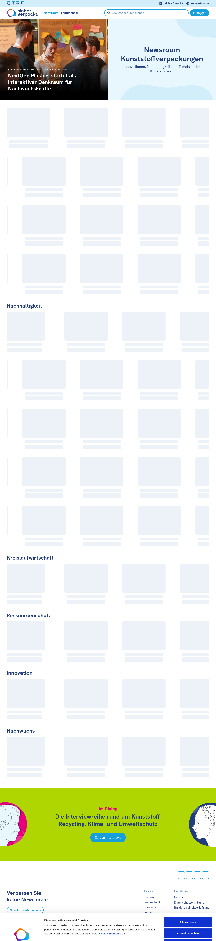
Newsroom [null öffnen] (51, 13)
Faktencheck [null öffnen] (70, 13)
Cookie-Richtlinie (110, 908)
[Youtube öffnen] (18, 3)
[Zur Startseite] (22, 13)
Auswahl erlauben (188, 907)
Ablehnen (188, 918)
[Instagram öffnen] (9, 3)
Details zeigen (179, 934)
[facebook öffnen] (13, 3)
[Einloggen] (199, 12)
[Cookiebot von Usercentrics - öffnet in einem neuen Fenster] (22, 934)
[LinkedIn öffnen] (22, 3)
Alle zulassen (188, 896)
